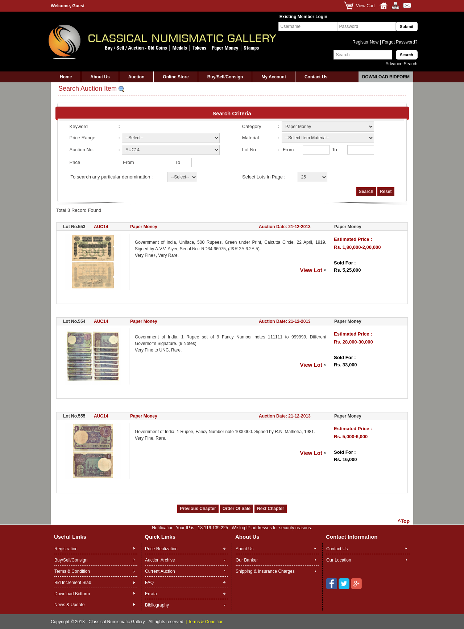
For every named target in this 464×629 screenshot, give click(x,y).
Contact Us (315, 76)
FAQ (149, 582)
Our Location (338, 560)
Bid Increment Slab (72, 582)
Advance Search (401, 63)
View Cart (365, 5)
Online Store (175, 76)
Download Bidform (386, 76)
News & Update (69, 604)
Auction (136, 76)
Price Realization (161, 548)
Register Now (366, 42)
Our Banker (247, 560)
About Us (99, 76)
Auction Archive (160, 560)
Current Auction (160, 571)
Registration (66, 548)
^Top (404, 521)
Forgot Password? (399, 42)
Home (66, 76)
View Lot (311, 270)
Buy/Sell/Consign (225, 76)
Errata (151, 593)
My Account (273, 76)
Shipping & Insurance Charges (265, 571)
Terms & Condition (72, 571)
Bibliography (157, 605)
